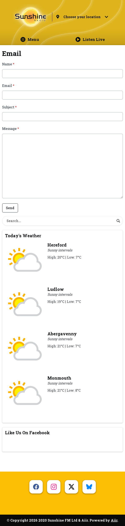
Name (8, 64)
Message (10, 128)
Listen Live (90, 39)
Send (10, 208)
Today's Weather (23, 235)
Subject (9, 107)
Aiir (114, 520)
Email (8, 85)
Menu (29, 39)
